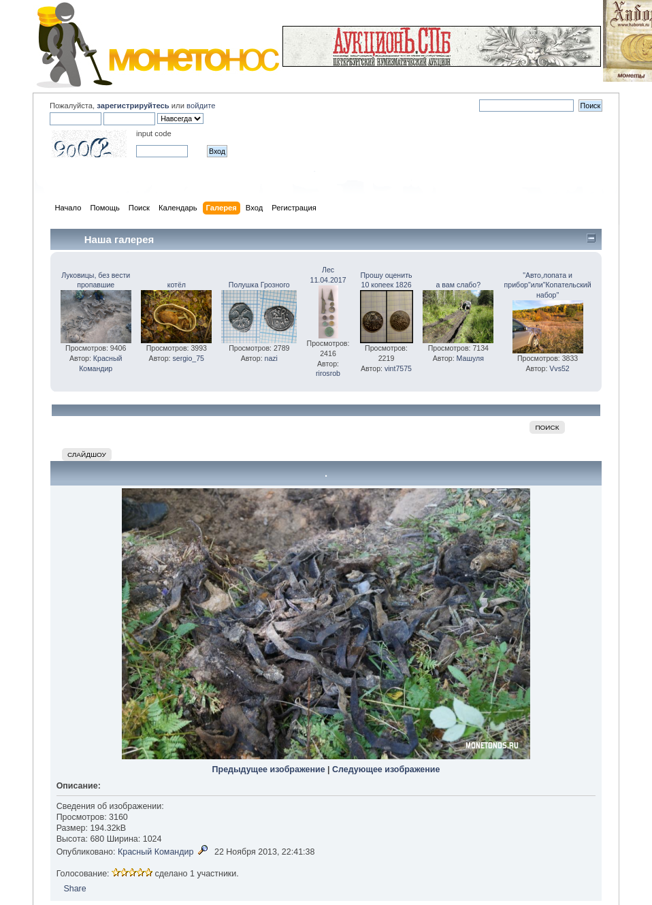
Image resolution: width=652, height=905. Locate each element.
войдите (200, 105)
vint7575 (398, 368)
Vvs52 (559, 368)
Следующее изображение (386, 769)
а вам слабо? (458, 285)
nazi (271, 358)
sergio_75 (188, 358)
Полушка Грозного (259, 285)
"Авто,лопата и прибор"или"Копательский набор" (547, 285)
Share (74, 888)
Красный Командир (155, 852)
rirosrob (328, 373)
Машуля (470, 358)
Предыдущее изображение (268, 769)
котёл (176, 285)
